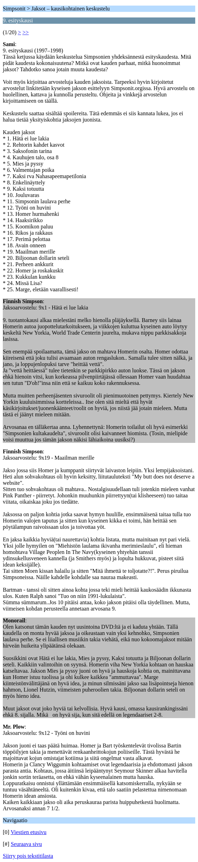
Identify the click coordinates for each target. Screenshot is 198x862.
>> (25, 32)
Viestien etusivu (28, 832)
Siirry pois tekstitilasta (28, 856)
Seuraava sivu (26, 844)
